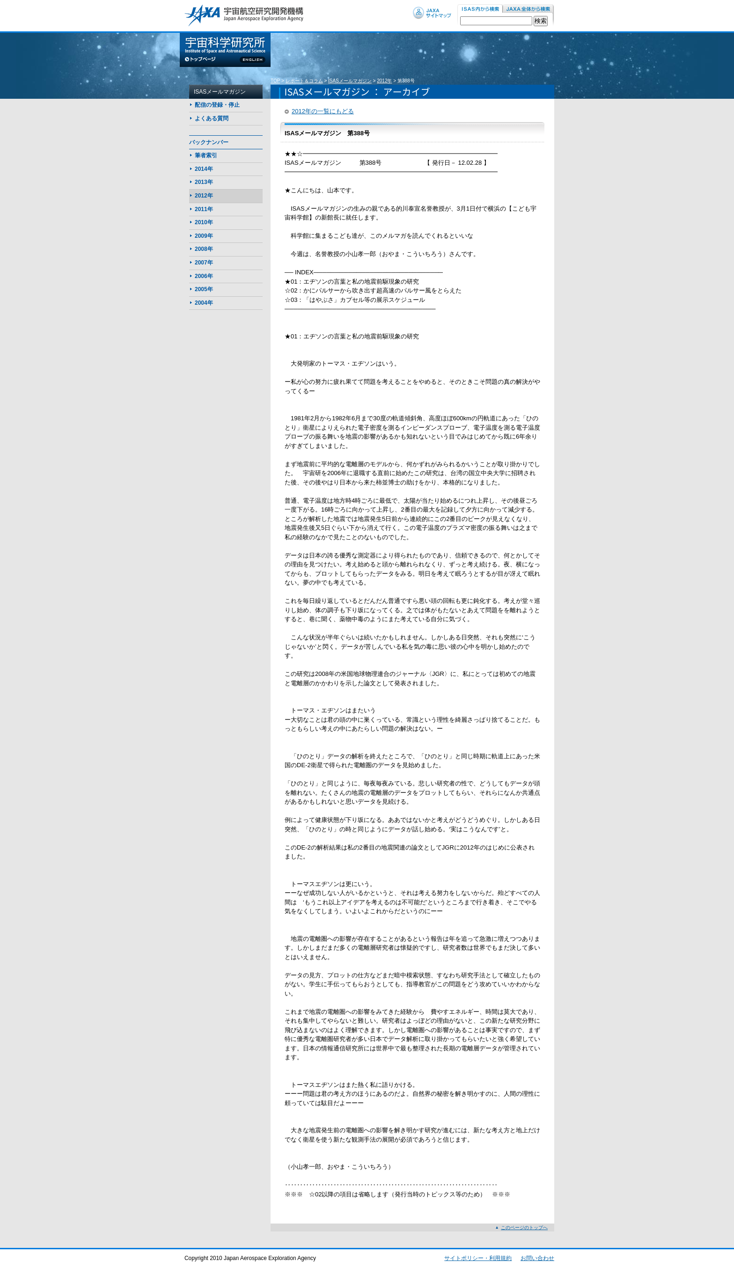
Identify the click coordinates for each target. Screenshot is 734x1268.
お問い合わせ (537, 1258)
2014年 (204, 169)
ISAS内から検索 (480, 9)
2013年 (204, 182)
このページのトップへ (524, 1227)
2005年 (204, 289)
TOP (275, 80)
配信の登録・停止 (217, 105)
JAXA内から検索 (528, 9)
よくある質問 (211, 118)
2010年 (204, 222)
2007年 (204, 262)
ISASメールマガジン (350, 80)
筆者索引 (206, 155)
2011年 (204, 209)
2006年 (204, 276)
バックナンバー (208, 142)
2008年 (204, 249)
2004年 (204, 303)
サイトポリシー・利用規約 (478, 1258)
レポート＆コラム (304, 80)
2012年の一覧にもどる (323, 111)
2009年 (204, 236)
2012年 (384, 80)
